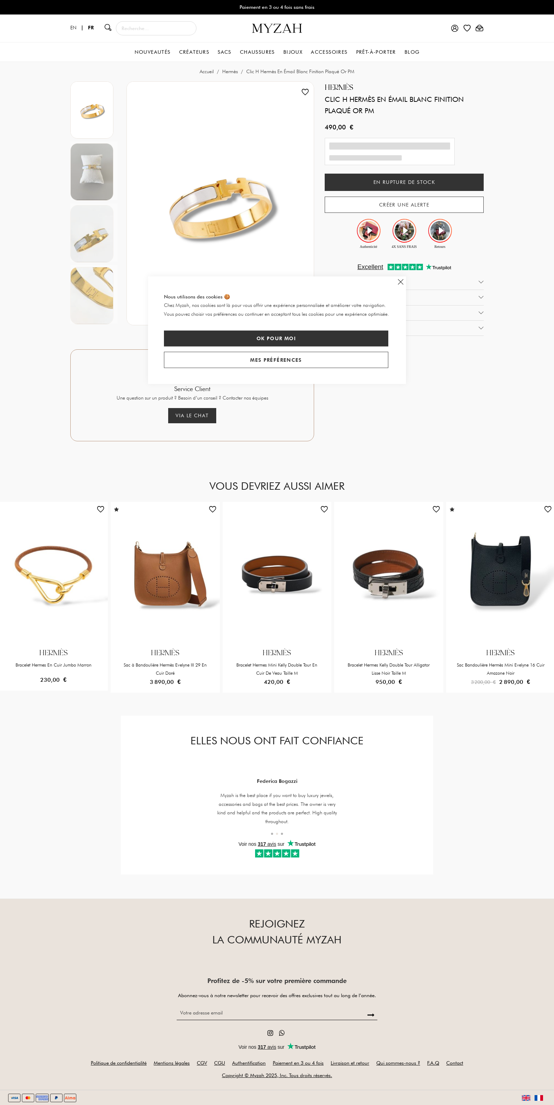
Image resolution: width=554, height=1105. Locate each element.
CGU (219, 1063)
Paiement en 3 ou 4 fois (298, 1063)
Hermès (230, 71)
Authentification (249, 1063)
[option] (94, 109)
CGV (202, 1063)
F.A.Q (433, 1063)
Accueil (207, 71)
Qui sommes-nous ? (398, 1063)
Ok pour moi (276, 338)
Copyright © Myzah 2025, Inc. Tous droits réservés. (277, 1075)
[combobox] (156, 28)
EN (79, 27)
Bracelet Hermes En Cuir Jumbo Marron (54, 665)
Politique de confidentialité (119, 1063)
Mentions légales (172, 1063)
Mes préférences (276, 359)
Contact (454, 1063)
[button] (100, 511)
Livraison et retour (350, 1063)
